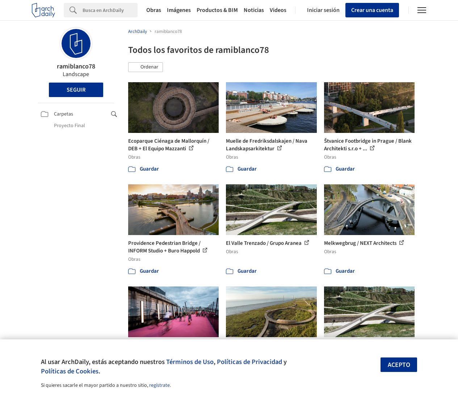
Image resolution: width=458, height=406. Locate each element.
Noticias (254, 10)
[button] (145, 67)
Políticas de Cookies (69, 371)
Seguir (76, 90)
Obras (153, 10)
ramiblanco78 (76, 66)
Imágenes (179, 10)
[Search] (110, 10)
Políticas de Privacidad (249, 362)
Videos (278, 10)
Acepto (399, 364)
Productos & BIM (217, 10)
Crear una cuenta (372, 10)
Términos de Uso (190, 362)
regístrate (159, 385)
